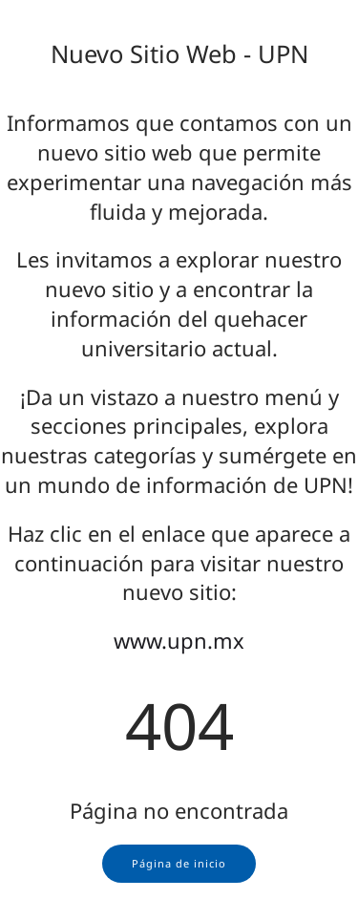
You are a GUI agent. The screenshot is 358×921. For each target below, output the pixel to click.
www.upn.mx (179, 640)
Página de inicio (179, 863)
